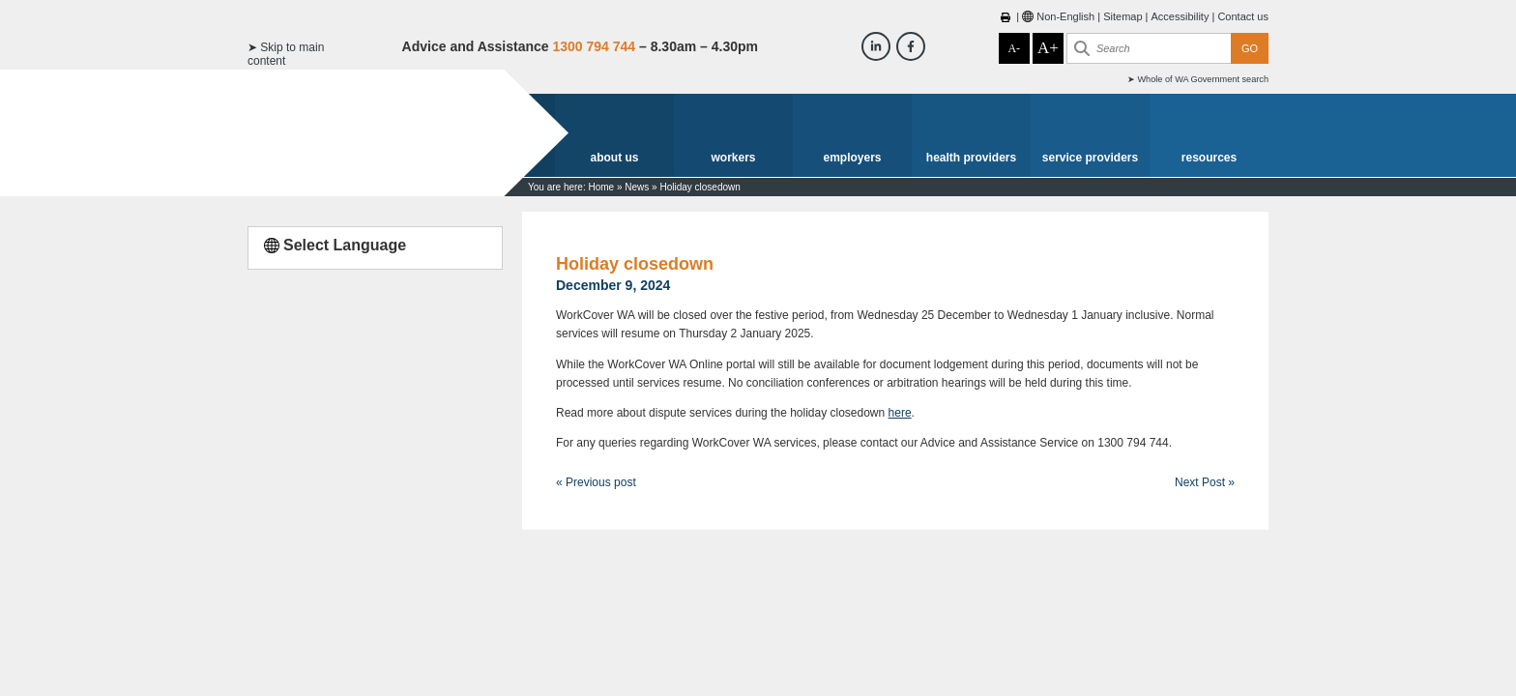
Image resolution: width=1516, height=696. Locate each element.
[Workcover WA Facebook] (910, 46)
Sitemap (1122, 16)
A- (1013, 48)
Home (601, 187)
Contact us (1242, 16)
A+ (1048, 48)
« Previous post (596, 482)
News (637, 187)
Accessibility (1181, 16)
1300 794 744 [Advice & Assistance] (593, 46)
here (900, 413)
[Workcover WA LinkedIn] (875, 46)
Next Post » (1205, 482)
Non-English (1065, 16)
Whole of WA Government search (1202, 79)
